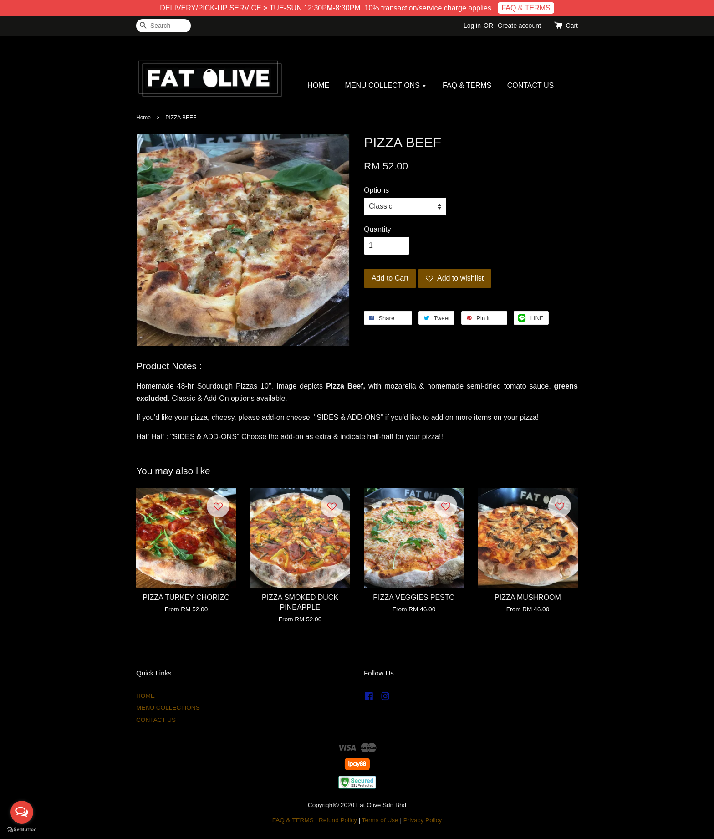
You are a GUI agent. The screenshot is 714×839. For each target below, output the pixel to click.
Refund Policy (338, 820)
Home (143, 117)
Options (376, 190)
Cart (572, 25)
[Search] (163, 25)
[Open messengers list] (21, 812)
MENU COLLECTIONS (386, 85)
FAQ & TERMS (525, 8)
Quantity (377, 229)
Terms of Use (380, 820)
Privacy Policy (422, 820)
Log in (472, 25)
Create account (519, 25)
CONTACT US (530, 85)
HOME (318, 85)
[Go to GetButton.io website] (21, 830)
